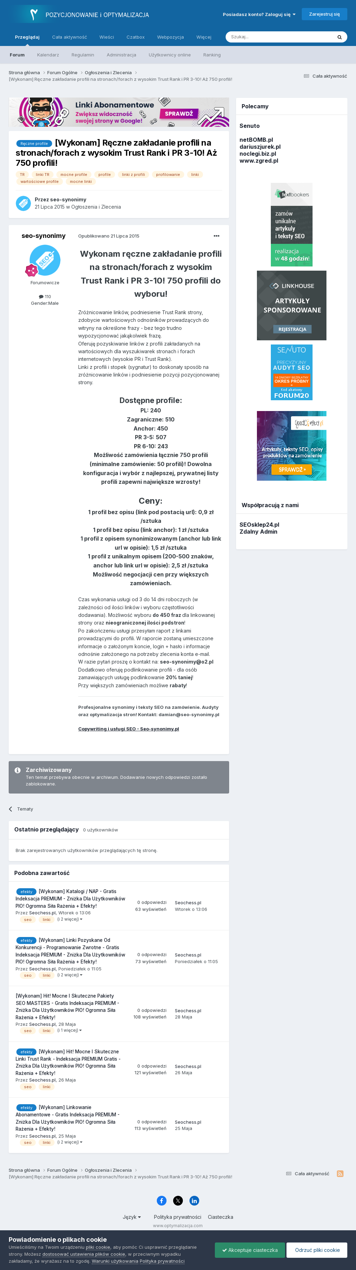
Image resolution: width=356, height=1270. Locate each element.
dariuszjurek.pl (260, 146)
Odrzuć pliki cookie (317, 1250)
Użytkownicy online (170, 54)
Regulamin (83, 54)
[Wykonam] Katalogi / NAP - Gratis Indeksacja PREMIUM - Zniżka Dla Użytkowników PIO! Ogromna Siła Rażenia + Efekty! (70, 899)
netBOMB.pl (256, 139)
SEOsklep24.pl (259, 524)
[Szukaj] (262, 36)
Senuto (250, 125)
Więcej (203, 37)
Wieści (106, 37)
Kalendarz (48, 54)
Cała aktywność (69, 37)
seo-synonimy (44, 235)
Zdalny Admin (258, 531)
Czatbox (136, 37)
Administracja (121, 54)
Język (132, 1217)
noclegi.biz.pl (258, 153)
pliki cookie (98, 1247)
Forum (17, 54)
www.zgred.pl (259, 160)
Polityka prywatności (177, 1217)
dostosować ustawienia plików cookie (83, 1254)
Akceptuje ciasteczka (250, 1250)
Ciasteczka (220, 1217)
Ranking (212, 54)
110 (45, 296)
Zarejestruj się (324, 14)
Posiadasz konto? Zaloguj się (259, 14)
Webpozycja (170, 37)
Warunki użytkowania (115, 1261)
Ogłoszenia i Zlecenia (96, 207)
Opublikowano (108, 236)
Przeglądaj (27, 40)
